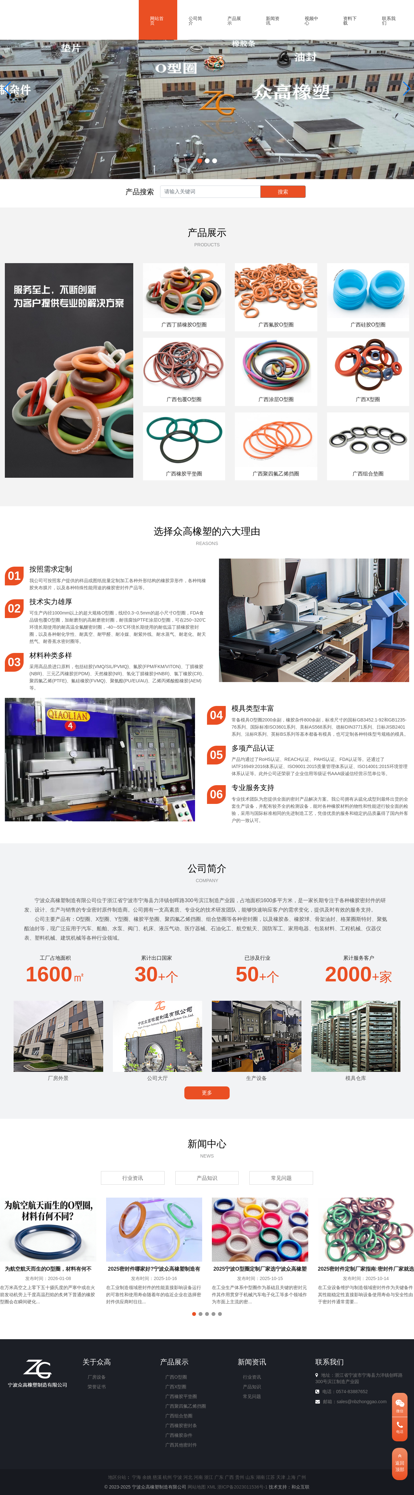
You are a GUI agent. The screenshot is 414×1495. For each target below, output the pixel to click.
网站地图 (197, 1487)
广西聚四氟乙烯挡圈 (276, 473)
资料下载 (350, 21)
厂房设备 (97, 1377)
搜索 (283, 192)
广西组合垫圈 (368, 473)
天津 (280, 1477)
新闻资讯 (272, 21)
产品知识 (207, 1178)
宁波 (177, 1477)
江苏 (270, 1477)
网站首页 (157, 21)
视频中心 (311, 21)
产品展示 (234, 21)
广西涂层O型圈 (275, 399)
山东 (250, 1477)
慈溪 (157, 1477)
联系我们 (389, 21)
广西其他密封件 (181, 1444)
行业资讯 (132, 1178)
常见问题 (281, 1178)
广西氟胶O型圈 (275, 324)
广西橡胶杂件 (178, 1435)
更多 (207, 1092)
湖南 (260, 1477)
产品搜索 (139, 192)
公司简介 (195, 21)
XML (211, 1487)
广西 (229, 1477)
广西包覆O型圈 (184, 399)
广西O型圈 (176, 1377)
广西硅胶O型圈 (368, 324)
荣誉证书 (97, 1386)
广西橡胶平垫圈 (184, 473)
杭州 (167, 1477)
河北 (187, 1477)
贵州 (239, 1477)
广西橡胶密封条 (181, 1425)
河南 (198, 1477)
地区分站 (117, 1477)
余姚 (146, 1477)
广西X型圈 (368, 399)
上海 (291, 1477)
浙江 (208, 1477)
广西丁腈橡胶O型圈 (184, 324)
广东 (218, 1477)
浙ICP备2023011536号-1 (242, 1487)
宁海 (136, 1477)
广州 (301, 1477)
